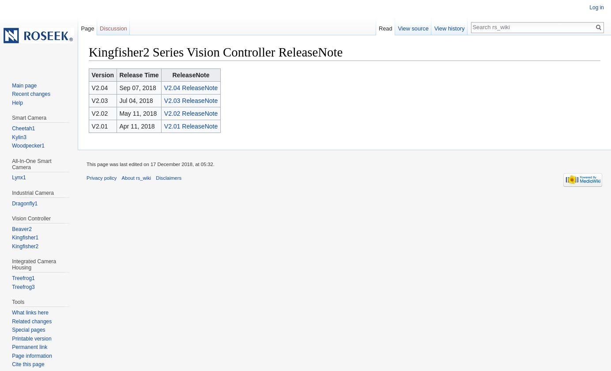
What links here (30, 313)
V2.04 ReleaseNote (191, 87)
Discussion (113, 28)
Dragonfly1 (25, 204)
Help (17, 103)
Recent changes (31, 94)
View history (449, 28)
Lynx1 (19, 177)
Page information (32, 356)
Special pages (28, 330)
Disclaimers (168, 178)
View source (413, 28)
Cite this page (28, 364)
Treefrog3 (23, 287)
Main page (24, 86)
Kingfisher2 (25, 246)
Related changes (32, 321)
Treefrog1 (23, 278)
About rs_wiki (136, 178)
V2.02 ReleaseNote (191, 113)
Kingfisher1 (25, 238)
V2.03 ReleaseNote (191, 100)
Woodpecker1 (28, 146)
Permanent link (29, 347)
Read (385, 28)
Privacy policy (102, 178)
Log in (596, 7)
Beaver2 (22, 229)
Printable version (31, 339)
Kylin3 (19, 137)
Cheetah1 (23, 128)
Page (87, 28)
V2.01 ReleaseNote (191, 126)
